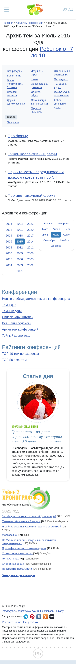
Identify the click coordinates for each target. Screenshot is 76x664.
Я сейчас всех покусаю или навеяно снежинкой (31, 526)
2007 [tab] (9, 259)
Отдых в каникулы (36, 110)
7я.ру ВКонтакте (38, 616)
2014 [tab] (30, 241)
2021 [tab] (19, 229)
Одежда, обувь (36, 93)
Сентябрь (49, 240)
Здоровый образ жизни (25, 426)
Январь (48, 223)
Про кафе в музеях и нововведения (24, 548)
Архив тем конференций (20, 329)
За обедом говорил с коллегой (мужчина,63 (29, 516)
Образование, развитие (39, 85)
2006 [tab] (19, 259)
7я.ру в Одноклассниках (45, 616)
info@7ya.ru (9, 610)
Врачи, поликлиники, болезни (15, 84)
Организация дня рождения (39, 102)
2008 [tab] (30, 253)
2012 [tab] (19, 247)
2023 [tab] (30, 223)
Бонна (17, 622)
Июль (55, 234)
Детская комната (12, 93)
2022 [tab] (9, 229)
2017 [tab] (30, 235)
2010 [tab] (9, 253)
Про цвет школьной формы (32, 195)
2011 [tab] (30, 247)
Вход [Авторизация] (68, 9)
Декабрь (56, 245)
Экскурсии (13, 122)
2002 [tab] (30, 265)
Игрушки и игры (37, 72)
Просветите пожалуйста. (17, 568)
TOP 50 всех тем (14, 360)
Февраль (63, 223)
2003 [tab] (19, 265)
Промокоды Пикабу (52, 610)
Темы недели (12, 311)
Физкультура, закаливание (62, 93)
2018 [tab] (19, 235)
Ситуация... (61, 79)
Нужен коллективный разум (32, 154)
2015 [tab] (19, 241)
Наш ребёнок (30, 622)
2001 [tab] (19, 271)
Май (67, 229)
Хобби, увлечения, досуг (60, 104)
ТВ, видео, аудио (60, 85)
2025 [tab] (9, 223)
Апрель (57, 229)
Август (67, 234)
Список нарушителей (17, 317)
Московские (9, 534)
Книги (34, 79)
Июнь (45, 234)
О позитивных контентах (17, 553)
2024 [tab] (19, 223)
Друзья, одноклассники (16, 102)
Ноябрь (64, 240)
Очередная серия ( (14, 563)
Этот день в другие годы (18, 575)
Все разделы (14, 70)
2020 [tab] (30, 229)
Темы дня (9, 305)
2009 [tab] (19, 253)
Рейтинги (7, 622)
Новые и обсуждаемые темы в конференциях (36, 298)
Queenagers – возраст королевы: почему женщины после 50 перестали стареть (38, 436)
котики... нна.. (10, 558)
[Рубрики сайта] (7, 10)
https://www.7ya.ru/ (29, 610)
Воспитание (14, 75)
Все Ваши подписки (16, 323)
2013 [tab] (9, 247)
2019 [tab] (9, 235)
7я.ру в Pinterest (32, 616)
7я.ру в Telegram (25, 616)
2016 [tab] (9, 241)
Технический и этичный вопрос (21, 521)
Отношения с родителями (62, 72)
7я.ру (51, 616)
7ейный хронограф (16, 335)
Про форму (18, 136)
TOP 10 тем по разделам (20, 353)
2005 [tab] (30, 259)
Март (45, 229)
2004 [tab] (9, 265)
